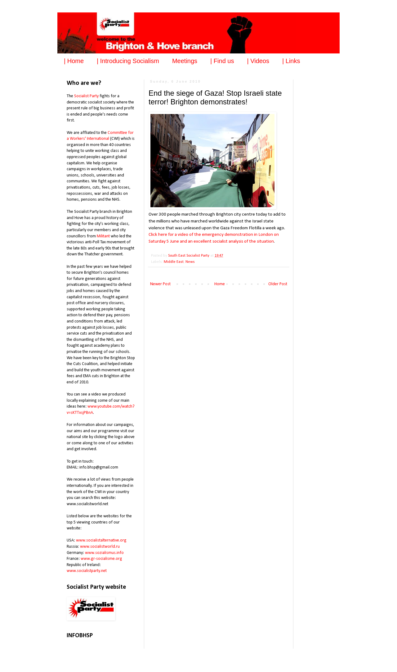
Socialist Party (86, 96)
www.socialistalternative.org (101, 540)
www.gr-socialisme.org (101, 558)
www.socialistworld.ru (100, 546)
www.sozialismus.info (104, 553)
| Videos (258, 60)
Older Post (277, 284)
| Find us (222, 60)
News (190, 262)
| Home (74, 60)
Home (219, 284)
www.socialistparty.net (87, 571)
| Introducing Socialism (128, 60)
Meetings (184, 60)
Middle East (174, 262)
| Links (291, 60)
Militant (103, 236)
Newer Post (160, 284)
